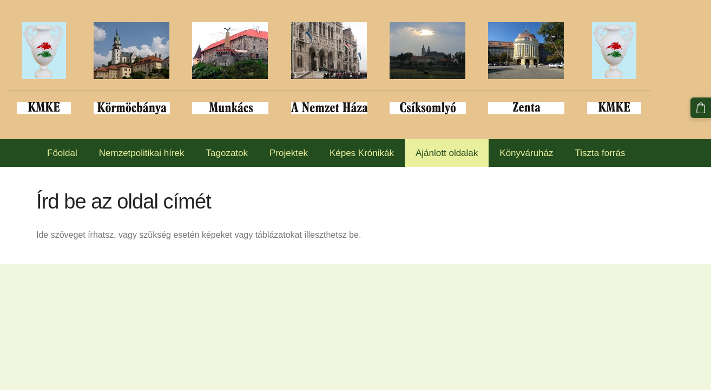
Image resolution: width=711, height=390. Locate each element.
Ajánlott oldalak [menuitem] (447, 153)
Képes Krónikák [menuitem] (362, 153)
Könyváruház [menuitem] (526, 153)
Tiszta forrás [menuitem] (600, 153)
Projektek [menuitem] (288, 153)
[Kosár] (700, 108)
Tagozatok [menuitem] (227, 153)
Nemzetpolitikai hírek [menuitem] (142, 153)
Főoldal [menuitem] (62, 153)
